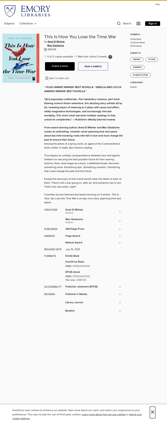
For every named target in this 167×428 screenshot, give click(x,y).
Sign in (152, 23)
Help (157, 4)
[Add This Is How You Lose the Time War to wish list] (57, 78)
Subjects (9, 23)
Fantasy (137, 59)
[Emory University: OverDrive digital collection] (27, 11)
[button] (124, 24)
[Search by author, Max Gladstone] (93, 221)
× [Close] (153, 412)
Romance (137, 67)
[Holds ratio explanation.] (110, 57)
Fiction (151, 59)
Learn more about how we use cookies (104, 414)
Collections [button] (28, 23)
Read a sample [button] (93, 66)
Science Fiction (140, 75)
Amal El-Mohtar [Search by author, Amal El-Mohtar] (56, 41)
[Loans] (139, 24)
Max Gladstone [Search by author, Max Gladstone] (55, 45)
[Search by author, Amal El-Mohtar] (93, 211)
